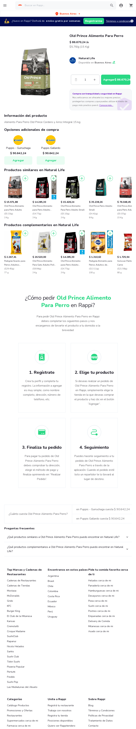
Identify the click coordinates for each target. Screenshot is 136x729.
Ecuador (52, 642)
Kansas (11, 662)
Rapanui (11, 682)
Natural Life (87, 58)
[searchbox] (65, 5)
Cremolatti (13, 667)
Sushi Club (13, 697)
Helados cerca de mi (99, 621)
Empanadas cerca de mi (101, 657)
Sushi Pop (12, 723)
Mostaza (11, 631)
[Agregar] (25, 178)
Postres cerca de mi (99, 652)
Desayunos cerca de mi (101, 636)
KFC (9, 647)
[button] (68, 14)
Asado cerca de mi (98, 672)
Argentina (53, 617)
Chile (50, 627)
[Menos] (75, 79)
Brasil (51, 622)
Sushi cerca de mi (98, 647)
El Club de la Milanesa (19, 657)
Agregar (18, 160)
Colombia (53, 632)
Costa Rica (54, 637)
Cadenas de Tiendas (18, 626)
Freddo (11, 718)
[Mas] (94, 79)
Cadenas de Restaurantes (21, 621)
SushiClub (12, 677)
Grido (10, 642)
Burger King (13, 652)
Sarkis (10, 692)
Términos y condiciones (119, 21)
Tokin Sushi (13, 702)
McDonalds (13, 636)
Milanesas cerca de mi (100, 667)
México (51, 647)
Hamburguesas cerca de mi (103, 631)
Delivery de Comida (99, 662)
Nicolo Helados (15, 687)
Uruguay (52, 657)
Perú (50, 652)
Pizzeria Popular (16, 707)
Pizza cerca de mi (97, 642)
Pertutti (11, 712)
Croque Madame (16, 672)
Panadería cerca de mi (100, 626)
